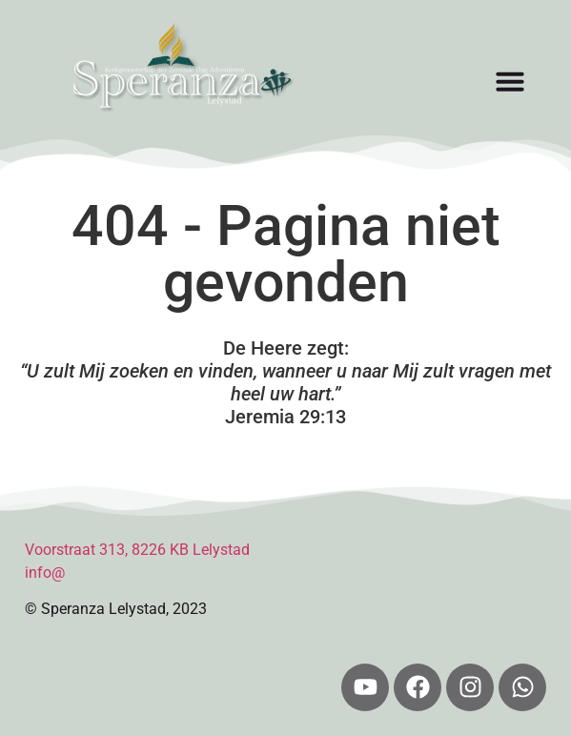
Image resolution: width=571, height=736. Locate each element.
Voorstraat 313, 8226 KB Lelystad (137, 550)
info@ (45, 572)
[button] (510, 81)
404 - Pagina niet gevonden (285, 254)
